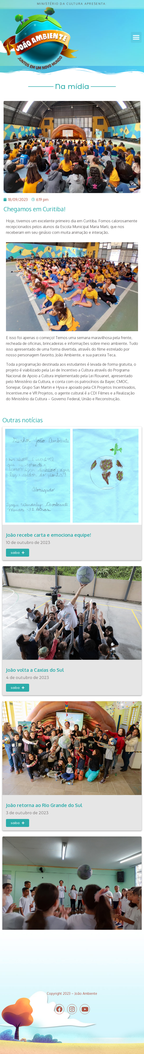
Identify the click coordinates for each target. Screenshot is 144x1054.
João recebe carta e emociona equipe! (48, 535)
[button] (136, 36)
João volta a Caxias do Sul (35, 669)
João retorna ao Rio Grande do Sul (44, 804)
